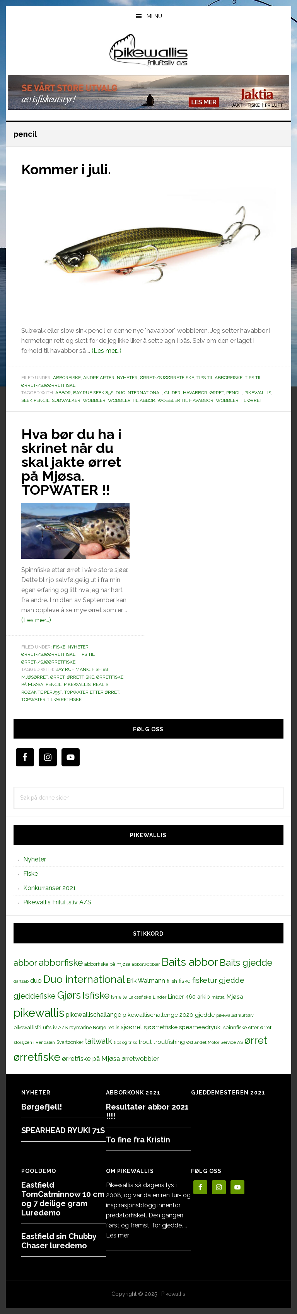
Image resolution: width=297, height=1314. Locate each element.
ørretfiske (80, 677)
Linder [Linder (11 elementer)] (159, 997)
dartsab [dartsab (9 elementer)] (21, 981)
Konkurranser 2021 (49, 888)
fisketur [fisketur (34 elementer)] (204, 980)
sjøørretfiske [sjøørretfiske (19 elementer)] (161, 1027)
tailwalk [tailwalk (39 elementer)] (98, 1041)
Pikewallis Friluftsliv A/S (57, 902)
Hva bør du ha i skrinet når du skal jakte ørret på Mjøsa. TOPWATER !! (71, 462)
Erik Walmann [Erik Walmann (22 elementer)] (145, 980)
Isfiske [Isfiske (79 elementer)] (95, 995)
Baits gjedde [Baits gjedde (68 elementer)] (246, 962)
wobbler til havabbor (185, 400)
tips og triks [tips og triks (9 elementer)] (125, 1042)
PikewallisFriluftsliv (148, 51)
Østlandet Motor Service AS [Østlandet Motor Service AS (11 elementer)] (214, 1042)
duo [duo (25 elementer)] (36, 980)
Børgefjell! (41, 1106)
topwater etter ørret (91, 692)
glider (172, 392)
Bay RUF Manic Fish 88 (81, 669)
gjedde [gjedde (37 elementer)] (231, 980)
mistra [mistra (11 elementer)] (218, 997)
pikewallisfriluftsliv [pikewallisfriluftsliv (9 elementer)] (235, 1015)
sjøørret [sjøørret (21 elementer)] (131, 1027)
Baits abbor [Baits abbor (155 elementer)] (189, 961)
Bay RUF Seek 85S (93, 392)
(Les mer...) (106, 350)
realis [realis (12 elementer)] (113, 1027)
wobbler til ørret (239, 400)
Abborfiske (67, 377)
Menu (154, 16)
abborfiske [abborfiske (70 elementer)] (61, 962)
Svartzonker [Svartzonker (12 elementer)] (69, 1042)
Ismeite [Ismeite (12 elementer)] (119, 997)
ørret (217, 392)
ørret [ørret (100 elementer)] (255, 1040)
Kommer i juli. (66, 169)
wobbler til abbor (131, 400)
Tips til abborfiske (219, 377)
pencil (234, 392)
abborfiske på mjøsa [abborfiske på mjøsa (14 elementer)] (107, 964)
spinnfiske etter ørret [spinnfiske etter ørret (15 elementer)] (247, 1027)
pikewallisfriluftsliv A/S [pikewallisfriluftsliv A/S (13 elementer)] (41, 1027)
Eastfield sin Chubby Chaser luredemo (58, 1241)
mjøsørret (34, 677)
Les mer (117, 1235)
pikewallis (257, 392)
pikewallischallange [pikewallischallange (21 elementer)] (93, 1014)
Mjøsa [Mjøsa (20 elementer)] (234, 996)
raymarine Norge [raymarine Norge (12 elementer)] (87, 1027)
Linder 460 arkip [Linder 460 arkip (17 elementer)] (189, 996)
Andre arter (98, 377)
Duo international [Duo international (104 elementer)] (84, 979)
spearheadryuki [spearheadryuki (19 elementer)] (200, 1027)
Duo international (139, 392)
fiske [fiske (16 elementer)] (185, 981)
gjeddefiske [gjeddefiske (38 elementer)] (35, 996)
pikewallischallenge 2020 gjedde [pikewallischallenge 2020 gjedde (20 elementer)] (169, 1014)
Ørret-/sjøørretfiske (167, 377)
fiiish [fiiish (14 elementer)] (172, 981)
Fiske (59, 647)
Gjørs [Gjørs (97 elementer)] (69, 995)
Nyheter (127, 377)
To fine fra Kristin (138, 1139)
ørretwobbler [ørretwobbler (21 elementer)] (140, 1058)
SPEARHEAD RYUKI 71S (63, 1130)
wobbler (94, 400)
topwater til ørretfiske (51, 699)
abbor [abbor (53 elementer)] (25, 963)
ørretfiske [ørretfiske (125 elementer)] (37, 1057)
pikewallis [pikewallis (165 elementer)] (39, 1013)
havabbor (195, 392)
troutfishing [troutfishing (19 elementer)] (169, 1041)
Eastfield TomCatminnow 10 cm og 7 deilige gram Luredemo (62, 1198)
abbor (63, 392)
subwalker (66, 400)
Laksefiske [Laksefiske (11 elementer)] (139, 997)
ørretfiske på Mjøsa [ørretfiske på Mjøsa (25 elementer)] (91, 1058)
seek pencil (35, 400)
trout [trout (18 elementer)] (145, 1041)
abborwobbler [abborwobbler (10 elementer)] (146, 964)
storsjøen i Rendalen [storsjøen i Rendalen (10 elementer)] (34, 1042)
